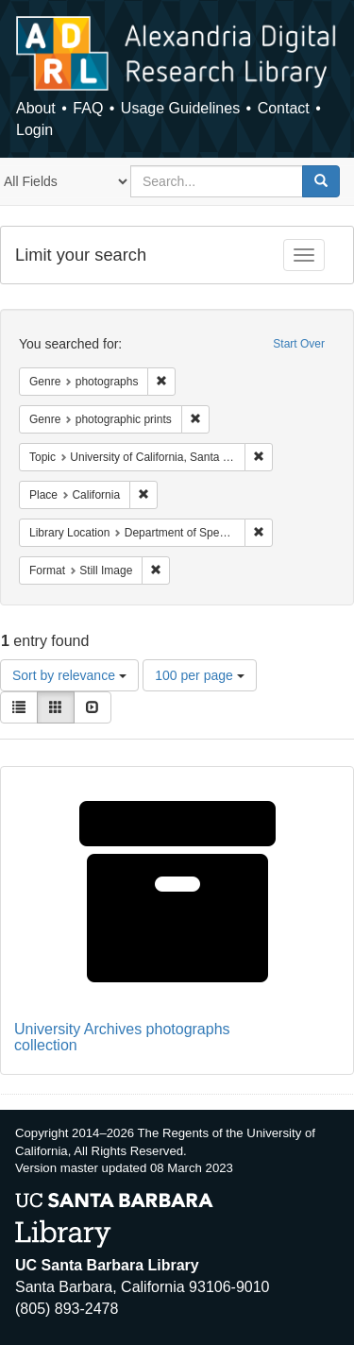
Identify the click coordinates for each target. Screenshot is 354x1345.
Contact (284, 108)
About (36, 108)
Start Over (299, 343)
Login (34, 130)
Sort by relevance (69, 675)
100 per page (199, 675)
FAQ (88, 108)
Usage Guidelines (180, 108)
